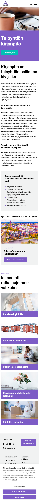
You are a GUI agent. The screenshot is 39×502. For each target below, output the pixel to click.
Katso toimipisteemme (15, 260)
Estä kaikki (19, 497)
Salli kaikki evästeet (19, 491)
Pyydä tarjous (10, 53)
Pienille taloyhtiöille (9, 461)
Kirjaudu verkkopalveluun (28, 442)
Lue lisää (14, 480)
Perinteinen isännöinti (10, 463)
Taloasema (5, 3)
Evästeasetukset (19, 486)
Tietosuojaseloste (9, 448)
